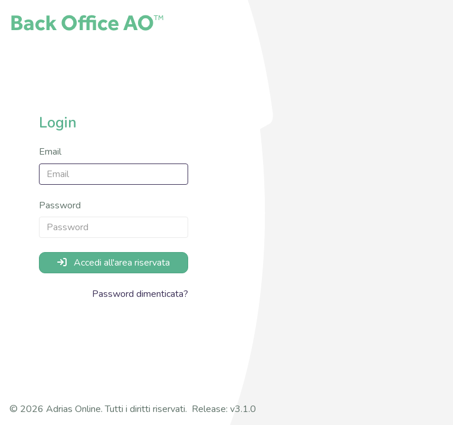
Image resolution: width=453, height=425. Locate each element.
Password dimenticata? (140, 293)
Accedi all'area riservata (113, 262)
